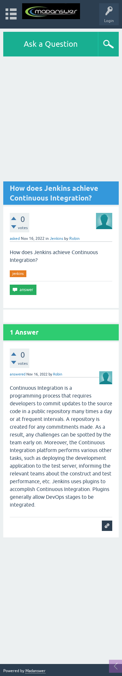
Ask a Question (51, 44)
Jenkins (56, 238)
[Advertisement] (61, 120)
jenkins (18, 274)
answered (17, 374)
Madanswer (35, 671)
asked (15, 238)
